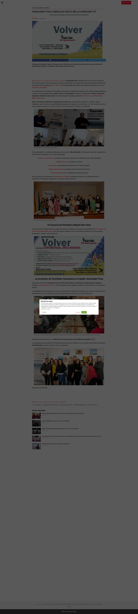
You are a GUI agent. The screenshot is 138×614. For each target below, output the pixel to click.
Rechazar (78, 312)
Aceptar (84, 312)
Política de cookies (45, 309)
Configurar (44, 312)
